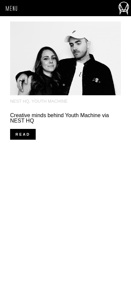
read (22, 134)
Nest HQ (19, 101)
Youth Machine (50, 101)
